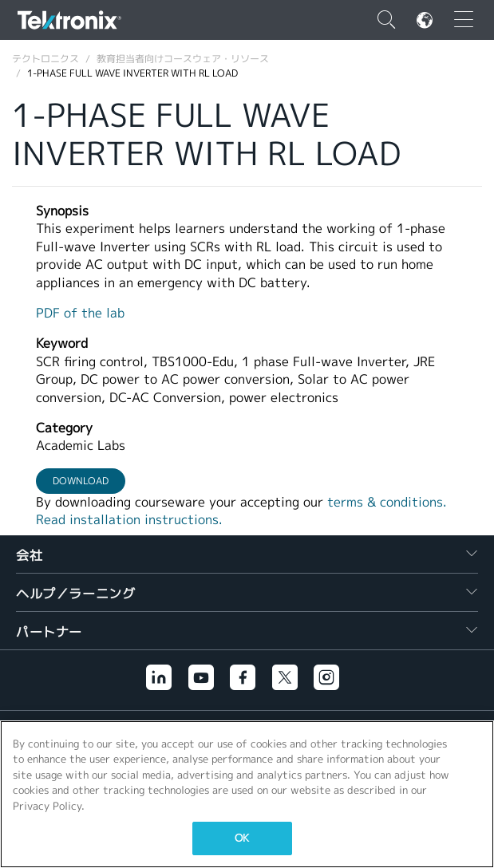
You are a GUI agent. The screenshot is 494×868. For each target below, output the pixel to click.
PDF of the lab (80, 313)
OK (242, 838)
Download (81, 480)
